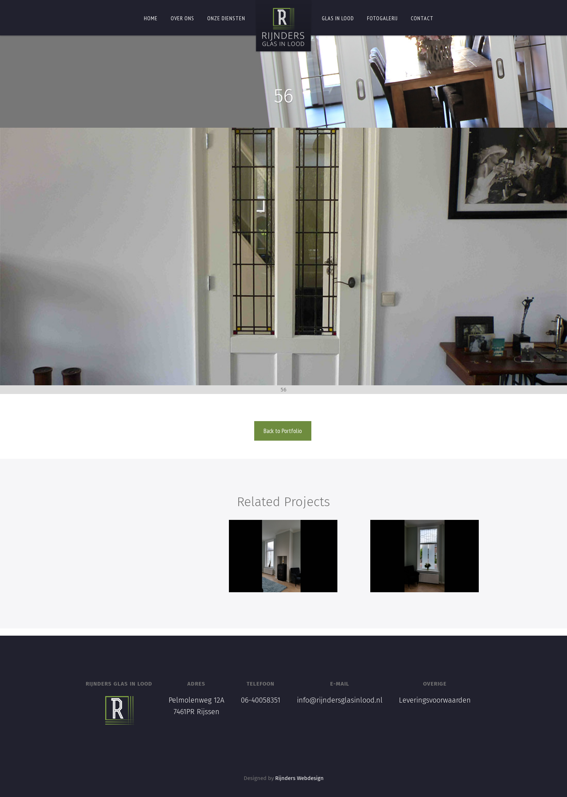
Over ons (182, 18)
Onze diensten (226, 18)
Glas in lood (338, 18)
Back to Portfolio (283, 431)
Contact (422, 18)
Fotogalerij (382, 18)
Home (151, 18)
